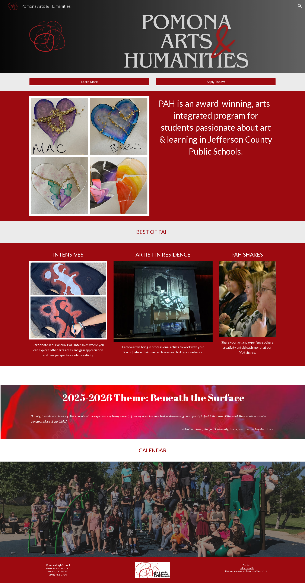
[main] (216, 127)
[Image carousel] (89, 156)
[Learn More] (89, 82)
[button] (300, 6)
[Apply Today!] (215, 82)
